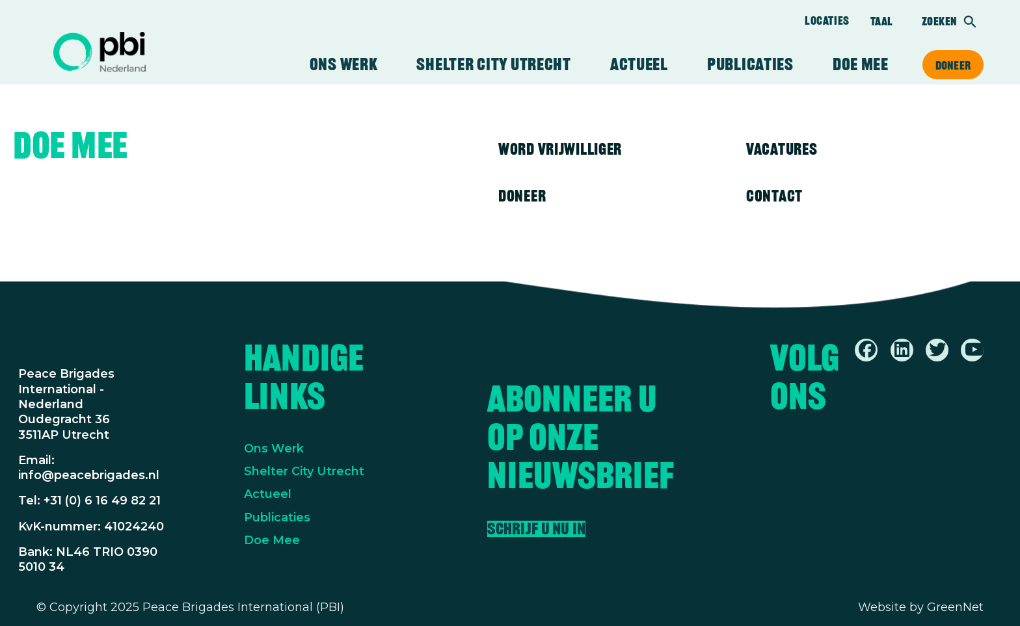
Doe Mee (272, 540)
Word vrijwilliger (560, 148)
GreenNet (955, 607)
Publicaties (750, 64)
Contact (774, 195)
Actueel (639, 64)
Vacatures (781, 148)
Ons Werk (274, 448)
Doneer (953, 65)
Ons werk (344, 64)
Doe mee (861, 64)
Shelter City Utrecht (493, 64)
